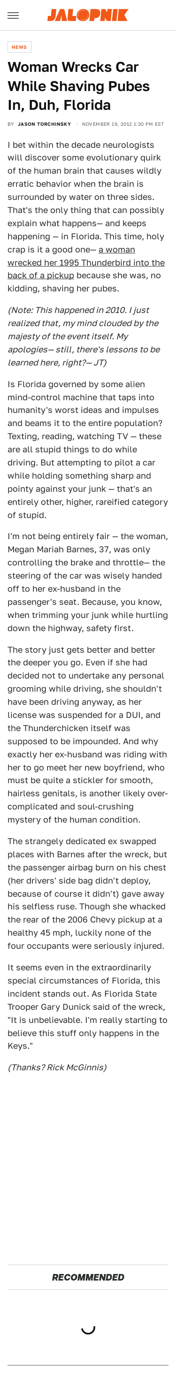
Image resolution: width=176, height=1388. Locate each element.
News (19, 47)
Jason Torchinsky (44, 124)
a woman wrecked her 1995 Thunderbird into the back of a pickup (86, 262)
